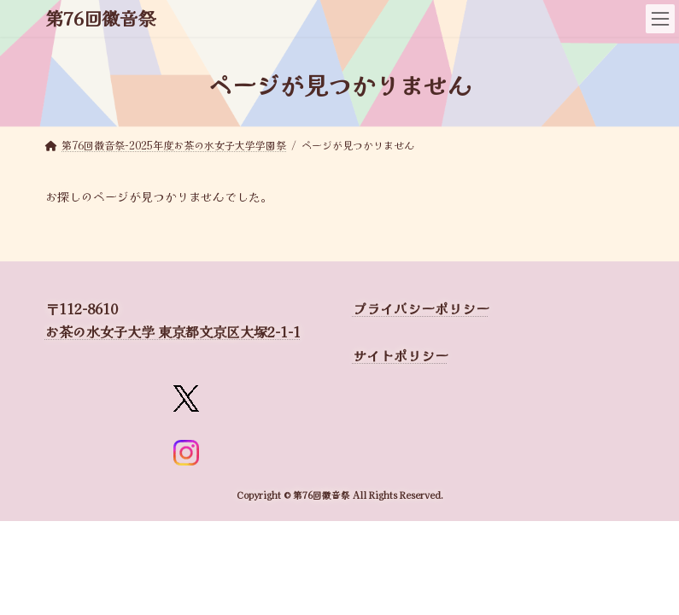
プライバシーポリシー (421, 308)
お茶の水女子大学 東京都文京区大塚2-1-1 (173, 331)
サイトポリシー (400, 355)
